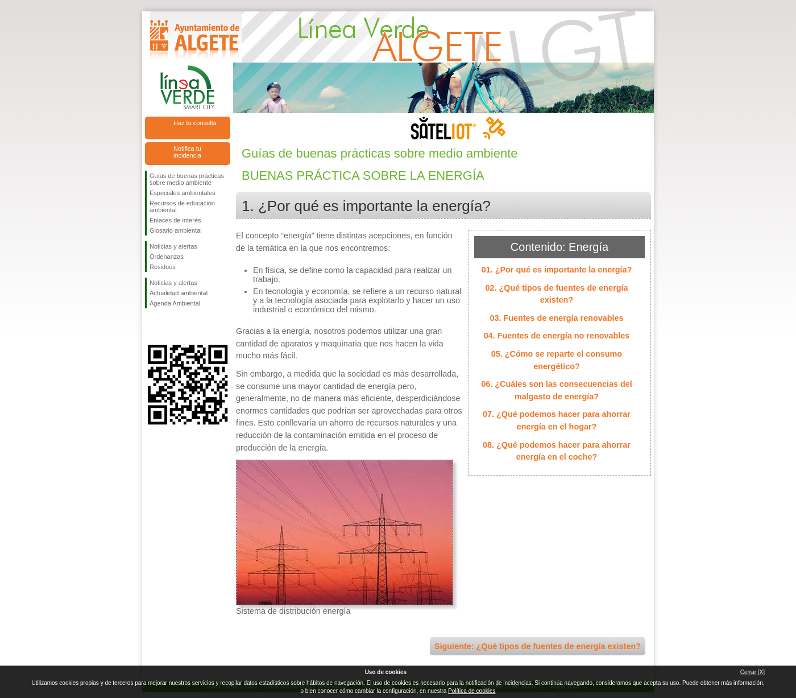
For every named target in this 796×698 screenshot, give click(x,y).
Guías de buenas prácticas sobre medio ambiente (187, 179)
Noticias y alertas (173, 246)
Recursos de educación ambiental (182, 206)
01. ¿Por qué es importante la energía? (557, 269)
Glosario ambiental (176, 230)
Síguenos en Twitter (170, 326)
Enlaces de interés (175, 220)
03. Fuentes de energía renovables (556, 318)
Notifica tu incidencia (187, 152)
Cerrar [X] (752, 672)
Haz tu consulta (195, 122)
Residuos (163, 266)
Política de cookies (471, 691)
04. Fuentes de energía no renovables (557, 335)
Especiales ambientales (182, 192)
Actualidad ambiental (179, 293)
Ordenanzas (167, 256)
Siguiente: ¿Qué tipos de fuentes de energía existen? (537, 646)
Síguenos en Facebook (152, 326)
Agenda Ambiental (175, 303)
